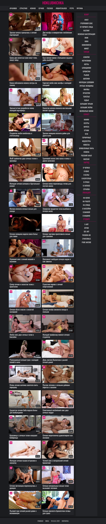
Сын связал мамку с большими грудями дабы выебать (57, 58)
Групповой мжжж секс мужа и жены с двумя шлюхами (57, 159)
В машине (86, 215)
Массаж (86, 159)
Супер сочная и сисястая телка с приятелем (22, 285)
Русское (50, 8)
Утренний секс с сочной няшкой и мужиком (22, 260)
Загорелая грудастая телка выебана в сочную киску (57, 209)
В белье (86, 174)
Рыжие (86, 75)
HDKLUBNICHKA (53, 2)
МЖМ (86, 41)
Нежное (33, 8)
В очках (86, 182)
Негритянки (86, 60)
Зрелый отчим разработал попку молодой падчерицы (22, 109)
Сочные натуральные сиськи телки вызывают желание (56, 486)
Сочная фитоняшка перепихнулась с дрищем (23, 486)
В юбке (86, 171)
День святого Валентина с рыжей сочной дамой (55, 360)
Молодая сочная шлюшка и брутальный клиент (25, 184)
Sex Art (86, 231)
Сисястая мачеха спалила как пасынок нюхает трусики (57, 109)
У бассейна (86, 208)
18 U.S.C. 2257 (55, 521)
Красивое (13, 8)
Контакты (65, 521)
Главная (40, 521)
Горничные (86, 137)
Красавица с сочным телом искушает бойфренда (23, 436)
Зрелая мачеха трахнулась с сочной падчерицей (23, 33)
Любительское (61, 8)
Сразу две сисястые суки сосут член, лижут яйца (23, 58)
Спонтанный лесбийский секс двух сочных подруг (56, 411)
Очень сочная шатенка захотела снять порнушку (24, 386)
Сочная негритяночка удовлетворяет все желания (58, 436)
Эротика (80, 8)
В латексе (86, 185)
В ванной (86, 212)
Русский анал (86, 155)
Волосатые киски (86, 111)
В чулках (86, 167)
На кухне (86, 197)
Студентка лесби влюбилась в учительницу (21, 134)
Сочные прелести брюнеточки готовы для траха (56, 512)
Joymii (86, 228)
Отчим (86, 130)
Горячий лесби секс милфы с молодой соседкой (57, 84)
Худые (86, 100)
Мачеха (86, 126)
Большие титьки (86, 103)
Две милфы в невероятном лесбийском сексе (57, 33)
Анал (86, 19)
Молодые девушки (86, 82)
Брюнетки (86, 71)
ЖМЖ (86, 37)
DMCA (47, 521)
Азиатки (86, 57)
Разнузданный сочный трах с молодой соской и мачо (24, 360)
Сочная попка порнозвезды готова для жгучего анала (57, 184)
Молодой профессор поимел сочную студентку (56, 335)
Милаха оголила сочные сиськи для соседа (23, 209)
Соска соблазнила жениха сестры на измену (23, 84)
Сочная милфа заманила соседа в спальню (55, 310)
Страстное (23, 8)
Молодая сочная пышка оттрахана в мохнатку (23, 461)
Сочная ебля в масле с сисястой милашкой (22, 310)
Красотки (86, 93)
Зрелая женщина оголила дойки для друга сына (56, 134)
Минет (86, 48)
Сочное (41, 8)
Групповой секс (86, 23)
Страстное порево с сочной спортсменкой (53, 285)
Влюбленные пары (86, 148)
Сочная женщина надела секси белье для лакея (24, 235)
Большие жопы (86, 107)
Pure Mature (86, 242)
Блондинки (86, 67)
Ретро (72, 8)
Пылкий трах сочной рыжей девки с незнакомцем (23, 512)
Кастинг (86, 30)
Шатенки (86, 78)
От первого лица (86, 27)
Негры (86, 64)
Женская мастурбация (86, 34)
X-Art (86, 224)
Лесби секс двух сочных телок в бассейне (22, 335)
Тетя (86, 134)
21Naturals (86, 238)
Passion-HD (86, 235)
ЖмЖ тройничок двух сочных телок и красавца (23, 159)
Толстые (86, 96)
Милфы (86, 89)
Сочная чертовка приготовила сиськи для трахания (56, 235)
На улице (86, 205)
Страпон (86, 189)
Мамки (86, 119)
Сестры (86, 123)
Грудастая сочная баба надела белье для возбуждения (23, 411)
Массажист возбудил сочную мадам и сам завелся (57, 260)
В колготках (86, 178)
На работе (86, 201)
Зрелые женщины (86, 85)
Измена (86, 152)
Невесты (86, 144)
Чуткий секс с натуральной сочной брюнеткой (55, 461)
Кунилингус (86, 45)
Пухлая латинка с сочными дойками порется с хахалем (56, 386)
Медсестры (86, 141)
